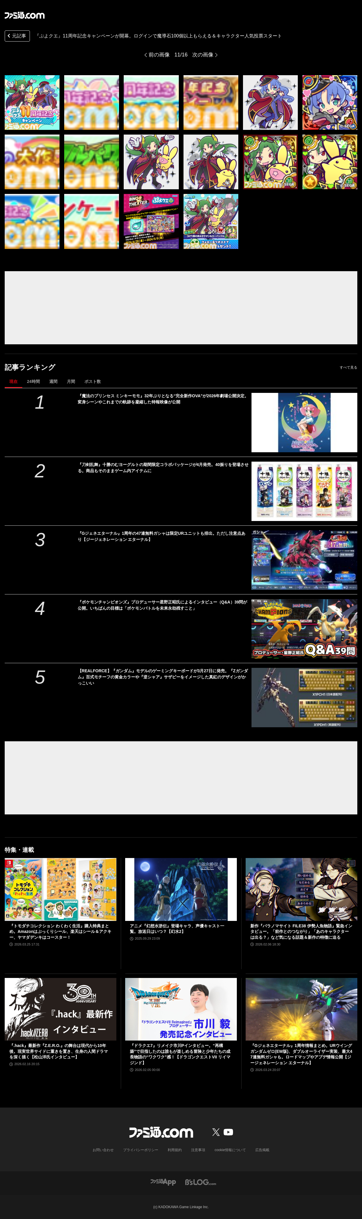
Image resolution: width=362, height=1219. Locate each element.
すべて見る (348, 367)
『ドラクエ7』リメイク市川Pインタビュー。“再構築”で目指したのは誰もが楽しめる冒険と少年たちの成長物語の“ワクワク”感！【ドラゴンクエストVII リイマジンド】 (180, 1054)
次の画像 (202, 55)
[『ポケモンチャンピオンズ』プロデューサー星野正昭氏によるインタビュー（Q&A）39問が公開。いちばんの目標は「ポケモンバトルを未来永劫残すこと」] (304, 628)
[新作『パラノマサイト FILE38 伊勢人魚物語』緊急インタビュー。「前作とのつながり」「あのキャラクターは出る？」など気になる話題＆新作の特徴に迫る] (301, 889)
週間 (53, 381)
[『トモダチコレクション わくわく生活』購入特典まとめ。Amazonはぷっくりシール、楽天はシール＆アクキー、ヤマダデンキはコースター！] (60, 889)
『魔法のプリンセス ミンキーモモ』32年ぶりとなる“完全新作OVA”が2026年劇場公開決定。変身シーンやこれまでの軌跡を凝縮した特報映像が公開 (163, 398)
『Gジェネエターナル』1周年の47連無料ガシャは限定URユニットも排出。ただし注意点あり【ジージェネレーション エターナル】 (161, 536)
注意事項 (198, 1150)
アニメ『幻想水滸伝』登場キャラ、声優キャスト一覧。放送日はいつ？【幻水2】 (177, 929)
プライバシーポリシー (140, 1150)
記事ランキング (30, 367)
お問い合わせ (103, 1150)
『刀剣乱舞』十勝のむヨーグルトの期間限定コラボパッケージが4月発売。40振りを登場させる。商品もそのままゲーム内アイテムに (163, 467)
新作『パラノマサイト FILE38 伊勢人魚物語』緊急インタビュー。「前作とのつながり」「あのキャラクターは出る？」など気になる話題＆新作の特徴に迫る (301, 932)
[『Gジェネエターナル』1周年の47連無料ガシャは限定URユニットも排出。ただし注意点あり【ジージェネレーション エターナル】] (304, 560)
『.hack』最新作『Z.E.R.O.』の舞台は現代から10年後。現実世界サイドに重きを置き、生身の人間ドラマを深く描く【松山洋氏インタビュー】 (58, 1051)
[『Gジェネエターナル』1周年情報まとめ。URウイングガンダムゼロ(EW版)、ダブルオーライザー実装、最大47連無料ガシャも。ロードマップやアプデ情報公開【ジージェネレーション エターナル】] (301, 1009)
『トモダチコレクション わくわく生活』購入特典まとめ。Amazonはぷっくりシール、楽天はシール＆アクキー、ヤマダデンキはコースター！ (60, 932)
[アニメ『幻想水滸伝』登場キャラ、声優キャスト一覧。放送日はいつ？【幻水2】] (181, 889)
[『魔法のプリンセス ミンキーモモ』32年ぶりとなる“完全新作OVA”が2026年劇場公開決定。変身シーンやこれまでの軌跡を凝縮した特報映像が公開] (304, 422)
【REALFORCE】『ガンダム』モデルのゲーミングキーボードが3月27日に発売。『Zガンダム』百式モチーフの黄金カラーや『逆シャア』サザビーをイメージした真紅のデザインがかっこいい (163, 676)
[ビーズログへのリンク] (200, 1181)
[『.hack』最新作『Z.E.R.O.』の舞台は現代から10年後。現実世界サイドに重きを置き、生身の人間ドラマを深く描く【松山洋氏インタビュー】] (60, 1009)
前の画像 (159, 55)
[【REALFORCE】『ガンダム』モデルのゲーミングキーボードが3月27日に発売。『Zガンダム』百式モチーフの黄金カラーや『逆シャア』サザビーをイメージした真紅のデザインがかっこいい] (304, 697)
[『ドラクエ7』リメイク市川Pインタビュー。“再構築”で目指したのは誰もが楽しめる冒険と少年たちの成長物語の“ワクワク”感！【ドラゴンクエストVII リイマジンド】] (181, 1009)
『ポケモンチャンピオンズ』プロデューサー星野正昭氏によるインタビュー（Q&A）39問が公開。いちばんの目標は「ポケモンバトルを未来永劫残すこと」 (162, 605)
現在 (13, 381)
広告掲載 (262, 1150)
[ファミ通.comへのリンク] (25, 15)
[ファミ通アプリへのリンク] (163, 1181)
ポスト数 (92, 381)
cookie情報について (230, 1150)
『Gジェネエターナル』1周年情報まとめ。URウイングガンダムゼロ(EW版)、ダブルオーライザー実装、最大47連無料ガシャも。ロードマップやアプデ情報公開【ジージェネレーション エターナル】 (301, 1054)
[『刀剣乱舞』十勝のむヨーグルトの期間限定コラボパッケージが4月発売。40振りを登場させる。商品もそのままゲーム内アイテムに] (304, 491)
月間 (71, 381)
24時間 (33, 381)
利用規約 (175, 1150)
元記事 (16, 36)
